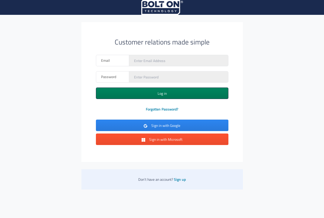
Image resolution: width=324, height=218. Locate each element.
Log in (162, 93)
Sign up (180, 179)
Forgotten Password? (162, 109)
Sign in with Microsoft (162, 139)
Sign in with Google (162, 125)
